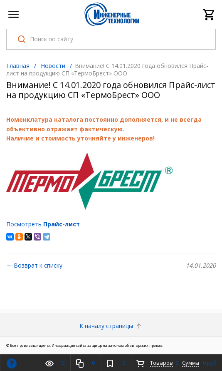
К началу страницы (111, 326)
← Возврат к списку (34, 265)
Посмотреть (43, 224)
